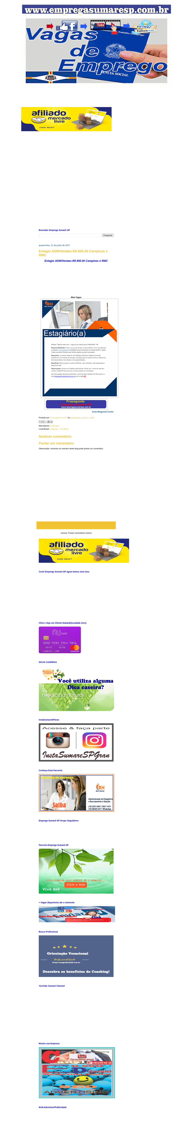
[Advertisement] (96, 95)
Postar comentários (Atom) (80, 533)
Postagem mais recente (51, 525)
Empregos (54, 426)
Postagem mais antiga (102, 525)
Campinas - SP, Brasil (58, 429)
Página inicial (77, 525)
